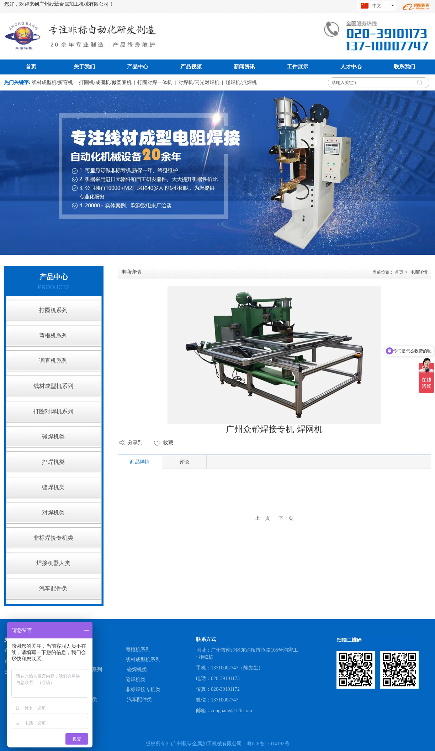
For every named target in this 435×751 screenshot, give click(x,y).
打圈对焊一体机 (154, 82)
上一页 (262, 518)
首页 (399, 272)
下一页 (285, 518)
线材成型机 (44, 82)
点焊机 (249, 82)
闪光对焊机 (207, 82)
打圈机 (86, 82)
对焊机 (185, 82)
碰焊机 (233, 82)
